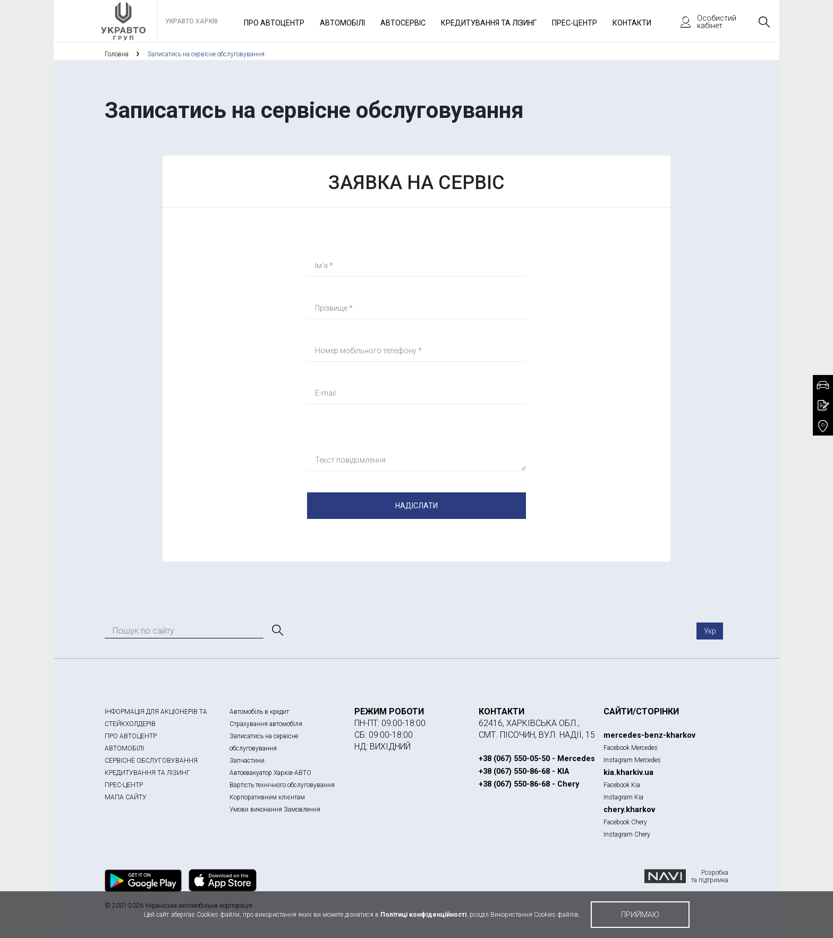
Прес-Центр (574, 23)
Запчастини (247, 760)
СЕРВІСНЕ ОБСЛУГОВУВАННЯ (151, 760)
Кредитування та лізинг (489, 23)
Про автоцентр (274, 23)
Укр (710, 631)
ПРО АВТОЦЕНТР (131, 736)
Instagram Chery (627, 834)
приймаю (640, 914)
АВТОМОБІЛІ (124, 748)
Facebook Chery (625, 822)
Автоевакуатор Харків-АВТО (270, 773)
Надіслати (416, 505)
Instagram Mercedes (632, 760)
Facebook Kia (622, 785)
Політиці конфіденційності (423, 914)
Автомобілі (342, 23)
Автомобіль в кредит (259, 711)
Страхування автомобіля (266, 724)
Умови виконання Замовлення (275, 809)
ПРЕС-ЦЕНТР (124, 785)
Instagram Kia (623, 797)
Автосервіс (403, 23)
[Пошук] (277, 630)
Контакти (632, 23)
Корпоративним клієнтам (267, 797)
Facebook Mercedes (631, 748)
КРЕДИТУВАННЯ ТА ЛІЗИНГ (147, 773)
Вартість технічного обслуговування (282, 785)
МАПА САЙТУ (126, 797)
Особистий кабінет (703, 21)
